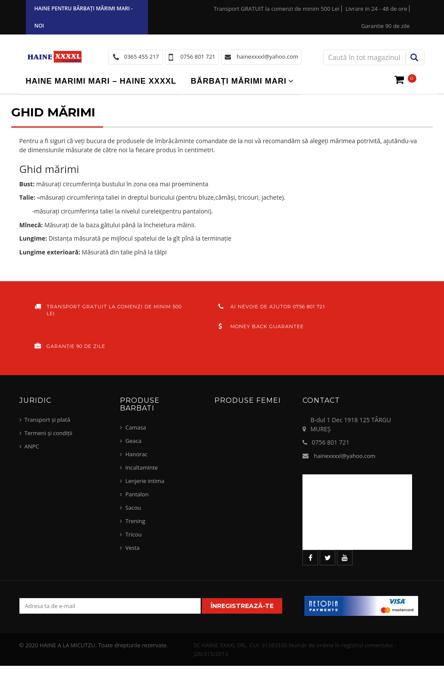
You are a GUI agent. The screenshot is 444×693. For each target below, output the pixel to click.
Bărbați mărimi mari (239, 81)
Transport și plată (47, 419)
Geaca (133, 441)
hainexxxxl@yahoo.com (344, 456)
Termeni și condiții (48, 433)
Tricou (133, 534)
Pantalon (136, 494)
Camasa (135, 427)
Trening (135, 521)
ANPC (32, 446)
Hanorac (136, 454)
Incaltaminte (141, 467)
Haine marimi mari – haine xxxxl (101, 81)
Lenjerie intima (144, 481)
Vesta (132, 548)
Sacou (133, 507)
